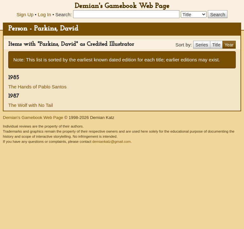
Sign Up (25, 14)
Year (229, 44)
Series (201, 44)
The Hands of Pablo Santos (37, 86)
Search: (63, 14)
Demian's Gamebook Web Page (122, 6)
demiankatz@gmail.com (111, 141)
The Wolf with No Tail (30, 105)
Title (216, 44)
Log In (44, 14)
